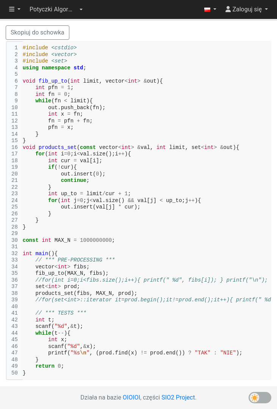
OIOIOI (131, 397)
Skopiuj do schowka (37, 32)
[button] (56, 9)
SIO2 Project (178, 397)
